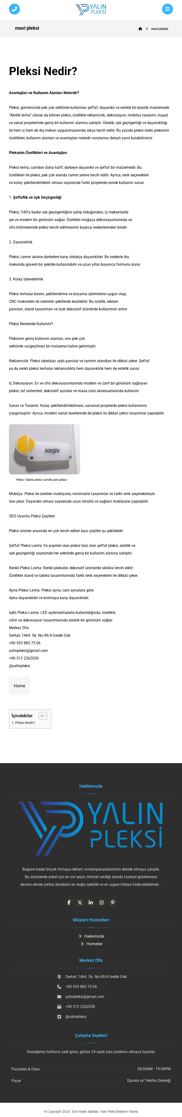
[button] (167, 9)
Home (19, 685)
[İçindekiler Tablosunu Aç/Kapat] (40, 716)
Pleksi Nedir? (25, 723)
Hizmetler (91, 944)
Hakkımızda (91, 936)
